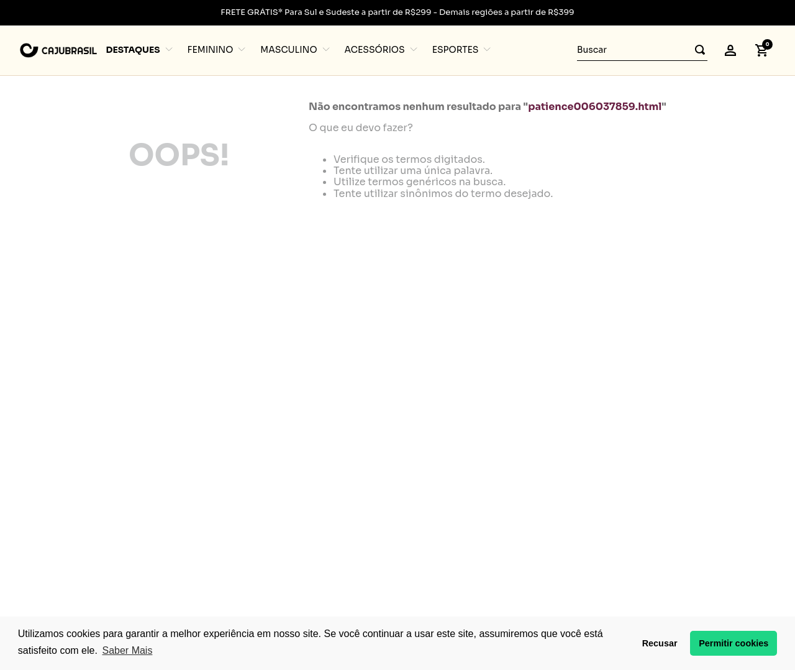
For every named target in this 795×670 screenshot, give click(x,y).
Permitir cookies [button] (733, 643)
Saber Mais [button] (127, 650)
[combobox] (642, 50)
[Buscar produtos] (696, 50)
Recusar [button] (660, 643)
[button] (730, 50)
